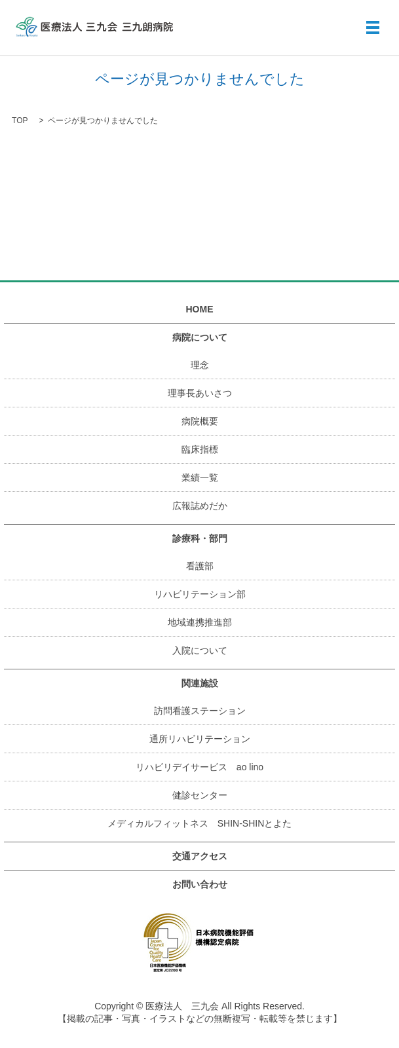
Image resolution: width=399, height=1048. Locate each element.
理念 (200, 365)
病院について (199, 337)
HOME (200, 309)
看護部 (200, 566)
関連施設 (199, 683)
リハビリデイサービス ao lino (199, 767)
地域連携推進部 (200, 622)
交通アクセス (199, 856)
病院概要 (199, 421)
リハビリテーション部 (200, 594)
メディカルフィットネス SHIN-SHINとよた (199, 823)
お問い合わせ (199, 884)
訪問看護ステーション (200, 710)
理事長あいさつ (200, 393)
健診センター (199, 795)
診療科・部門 (199, 538)
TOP (20, 120)
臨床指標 (199, 449)
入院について (199, 650)
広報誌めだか (199, 505)
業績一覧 (199, 477)
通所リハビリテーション (199, 739)
